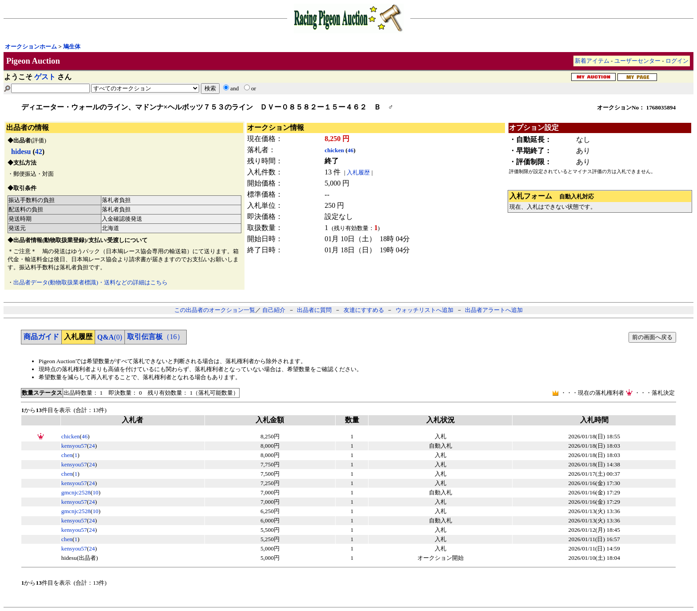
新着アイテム (592, 60)
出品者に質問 (314, 310)
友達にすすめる (364, 310)
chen (66, 455)
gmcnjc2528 (76, 492)
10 (95, 492)
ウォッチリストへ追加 (424, 310)
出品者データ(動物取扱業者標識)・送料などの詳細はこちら (90, 282)
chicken (334, 150)
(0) (109, 337)
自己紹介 (273, 310)
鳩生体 (71, 46)
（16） (155, 336)
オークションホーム (31, 46)
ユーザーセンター (637, 60)
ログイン (677, 60)
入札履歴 (358, 172)
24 (92, 445)
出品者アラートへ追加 (494, 310)
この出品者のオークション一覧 (214, 310)
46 (350, 150)
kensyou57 (74, 445)
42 (38, 151)
